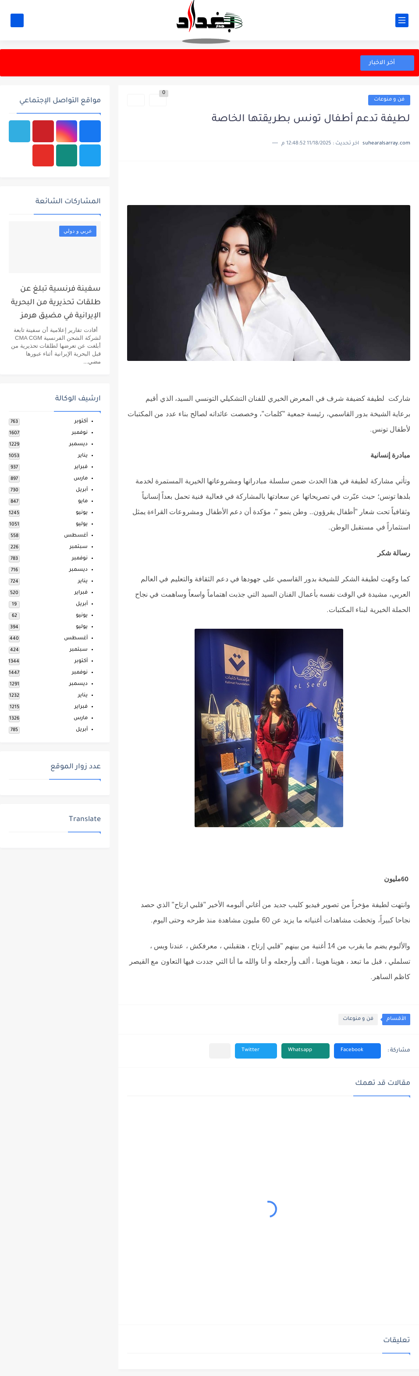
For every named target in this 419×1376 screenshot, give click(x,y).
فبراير (81, 467)
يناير (83, 456)
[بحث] (17, 20)
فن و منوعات (389, 100)
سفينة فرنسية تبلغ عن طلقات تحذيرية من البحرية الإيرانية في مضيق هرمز (56, 303)
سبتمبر (79, 547)
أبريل (82, 490)
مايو (83, 501)
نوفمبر (80, 433)
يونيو (82, 513)
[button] (357, 1051)
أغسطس (76, 536)
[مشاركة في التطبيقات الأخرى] (220, 1051)
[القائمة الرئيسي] (401, 20)
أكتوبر (81, 422)
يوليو (82, 524)
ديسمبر (78, 444)
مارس (81, 479)
